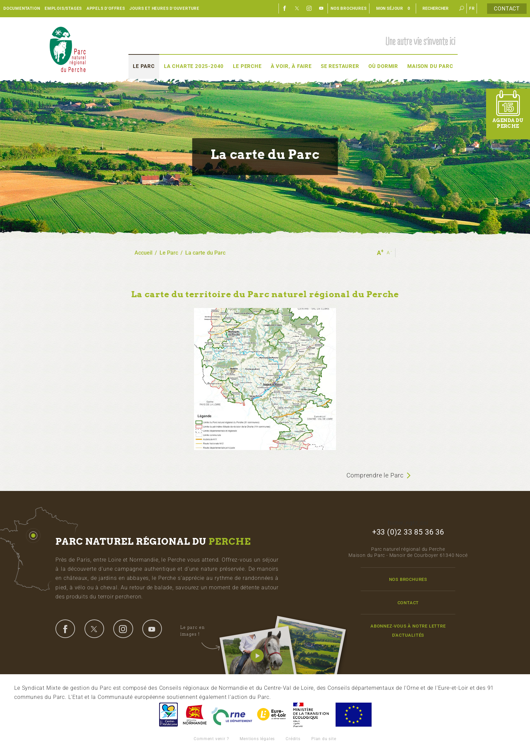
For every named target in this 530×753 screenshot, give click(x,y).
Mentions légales (257, 738)
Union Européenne (353, 714)
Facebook (285, 8)
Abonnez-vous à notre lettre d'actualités (408, 630)
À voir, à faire (291, 66)
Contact (507, 8)
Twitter (297, 8)
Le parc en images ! (200, 630)
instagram (123, 628)
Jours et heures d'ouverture (164, 8)
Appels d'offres (106, 8)
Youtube (321, 8)
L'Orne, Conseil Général (232, 714)
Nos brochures (348, 8)
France (311, 714)
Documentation (21, 8)
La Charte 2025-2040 (194, 66)
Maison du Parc (430, 66)
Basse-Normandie (195, 714)
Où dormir (383, 66)
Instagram (309, 8)
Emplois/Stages (63, 8)
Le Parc (144, 66)
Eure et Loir (272, 714)
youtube (152, 628)
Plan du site (323, 738)
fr (472, 8)
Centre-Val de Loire (168, 714)
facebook (65, 628)
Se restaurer (340, 66)
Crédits (293, 738)
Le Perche (247, 66)
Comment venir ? (211, 738)
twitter (94, 628)
